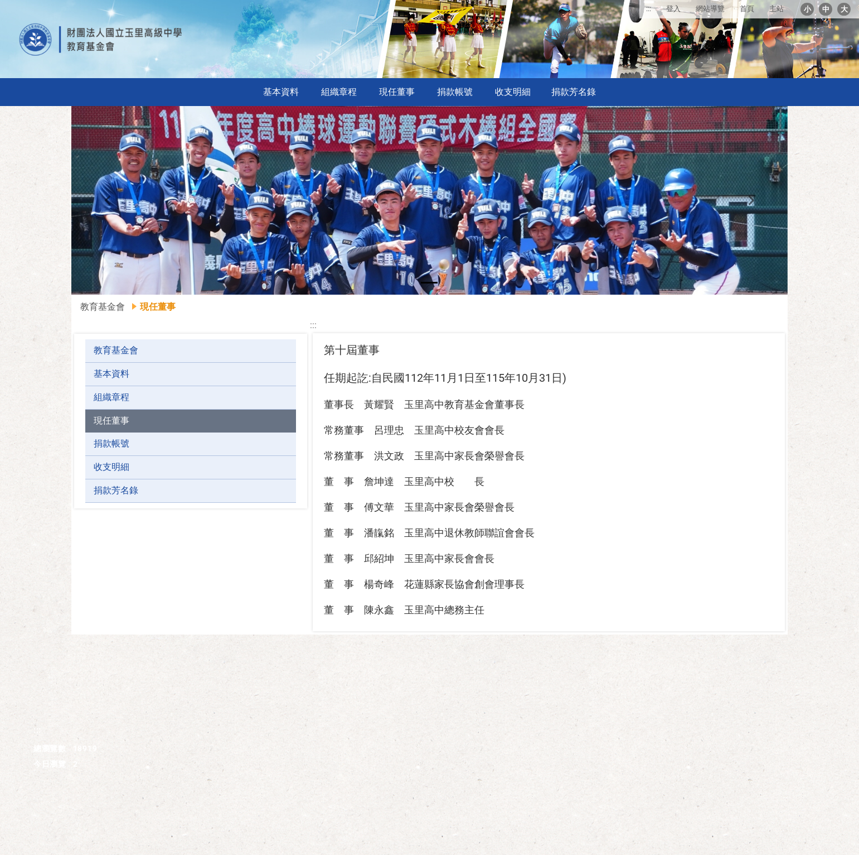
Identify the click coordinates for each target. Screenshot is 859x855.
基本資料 (281, 92)
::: (648, 8)
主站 (776, 8)
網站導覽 (710, 8)
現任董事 (397, 92)
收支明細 (513, 92)
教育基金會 (102, 306)
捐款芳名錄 (573, 92)
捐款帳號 (455, 92)
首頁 (747, 8)
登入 (673, 8)
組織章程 (339, 92)
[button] (107, 200)
